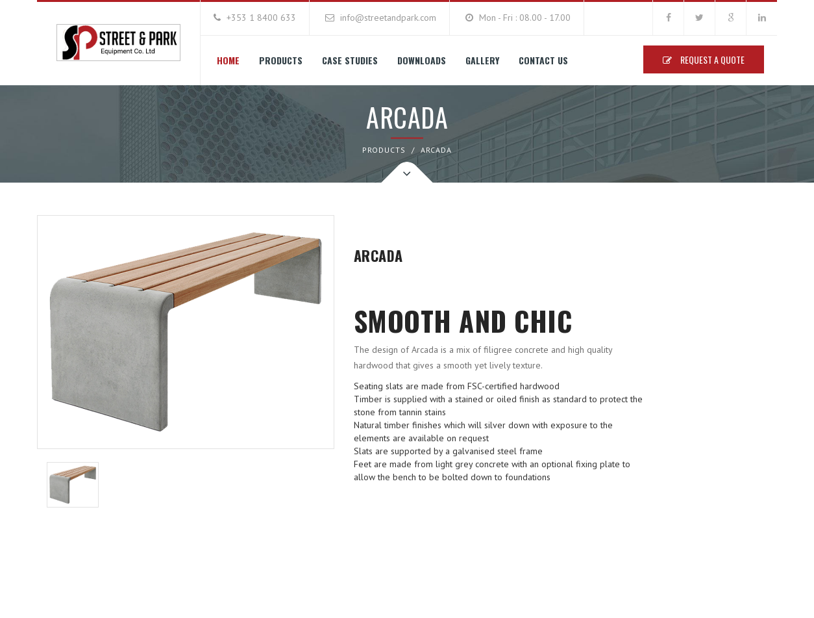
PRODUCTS (384, 150)
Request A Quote (704, 59)
